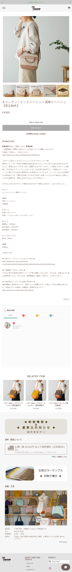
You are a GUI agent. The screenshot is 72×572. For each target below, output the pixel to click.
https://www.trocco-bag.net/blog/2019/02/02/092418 (21, 155)
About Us (30, 563)
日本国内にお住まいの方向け (36, 134)
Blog (28, 566)
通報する (66, 299)
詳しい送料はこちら (60, 457)
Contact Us (30, 569)
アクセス (64, 542)
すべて (10, 315)
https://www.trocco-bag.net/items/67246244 (18, 290)
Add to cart (36, 128)
